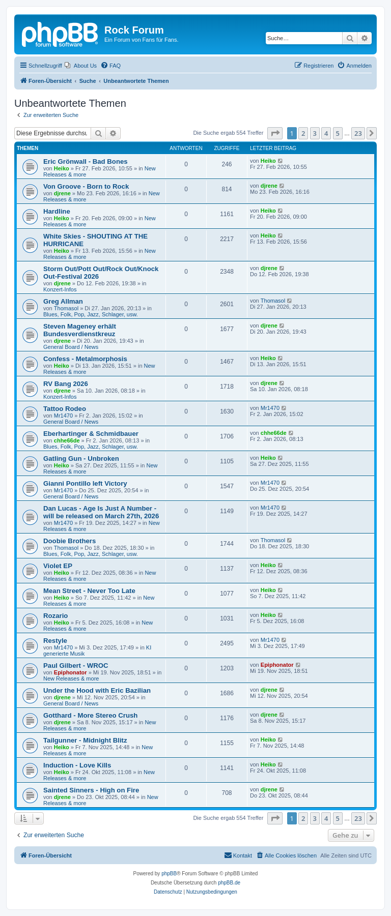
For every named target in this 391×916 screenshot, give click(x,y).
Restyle (55, 640)
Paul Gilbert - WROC (75, 665)
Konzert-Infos (59, 289)
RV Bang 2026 (65, 384)
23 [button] (358, 133)
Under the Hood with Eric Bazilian (97, 690)
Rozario (55, 615)
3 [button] (315, 133)
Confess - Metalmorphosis (85, 359)
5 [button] (338, 133)
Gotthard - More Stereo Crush (90, 715)
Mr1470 (63, 415)
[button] (275, 133)
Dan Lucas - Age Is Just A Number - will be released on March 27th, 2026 (101, 512)
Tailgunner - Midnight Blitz (85, 740)
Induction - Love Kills (77, 765)
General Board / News (70, 347)
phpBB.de (229, 882)
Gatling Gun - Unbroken (81, 458)
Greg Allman (63, 301)
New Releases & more (71, 678)
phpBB (169, 873)
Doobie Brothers (69, 541)
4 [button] (326, 133)
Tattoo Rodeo (64, 408)
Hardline (56, 211)
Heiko (61, 168)
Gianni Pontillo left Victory (85, 483)
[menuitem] (81, 66)
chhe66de (67, 440)
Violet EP (57, 566)
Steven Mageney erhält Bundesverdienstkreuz (79, 330)
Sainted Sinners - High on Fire (91, 790)
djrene (62, 193)
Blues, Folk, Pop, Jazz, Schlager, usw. (90, 314)
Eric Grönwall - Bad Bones (85, 161)
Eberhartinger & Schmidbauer (90, 433)
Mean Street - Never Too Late (89, 591)
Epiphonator (70, 672)
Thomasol (66, 308)
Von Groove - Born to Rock (86, 186)
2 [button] (303, 133)
